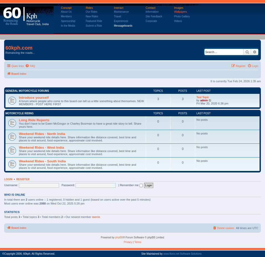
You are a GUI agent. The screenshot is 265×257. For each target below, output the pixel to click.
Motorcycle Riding (19, 113)
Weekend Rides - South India (42, 161)
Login (8, 179)
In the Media (68, 25)
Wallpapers (180, 11)
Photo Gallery (182, 16)
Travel (117, 16)
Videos (178, 21)
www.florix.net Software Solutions (182, 253)
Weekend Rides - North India (42, 134)
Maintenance (121, 11)
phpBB (119, 237)
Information (152, 11)
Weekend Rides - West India (41, 147)
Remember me (131, 185)
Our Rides (91, 11)
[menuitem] (30, 66)
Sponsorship (68, 21)
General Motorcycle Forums (27, 90)
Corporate (151, 21)
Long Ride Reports (34, 120)
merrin (96, 217)
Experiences (121, 21)
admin (204, 100)
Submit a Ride (94, 25)
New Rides (92, 16)
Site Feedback (154, 16)
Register (23, 179)
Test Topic (202, 97)
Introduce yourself (34, 98)
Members (66, 16)
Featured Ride (94, 21)
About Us (66, 11)
